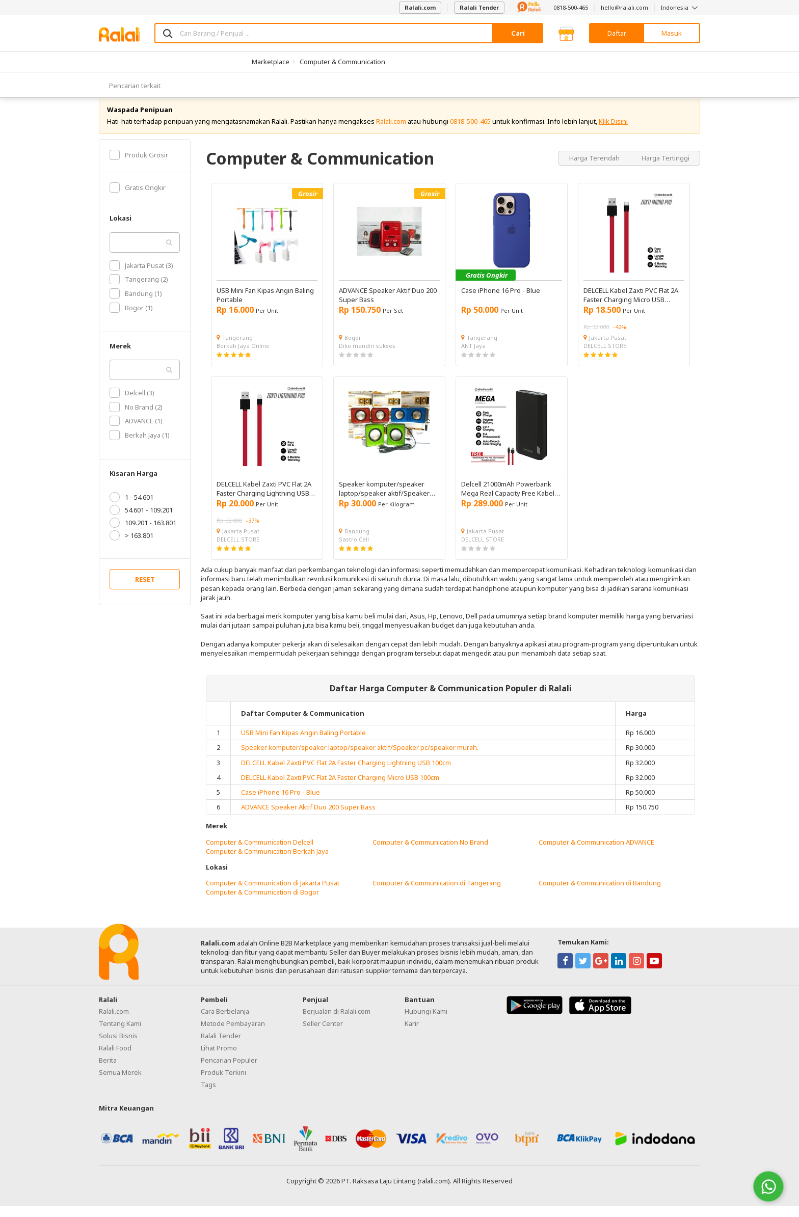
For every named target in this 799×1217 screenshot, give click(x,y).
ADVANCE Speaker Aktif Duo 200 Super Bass (308, 818)
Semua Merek (120, 1083)
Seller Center (323, 1034)
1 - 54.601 (131, 509)
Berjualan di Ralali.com (336, 1022)
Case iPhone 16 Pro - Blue (280, 803)
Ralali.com (420, 7)
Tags (208, 1095)
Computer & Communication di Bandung (600, 894)
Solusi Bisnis (118, 1046)
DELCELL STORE (604, 357)
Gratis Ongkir (138, 199)
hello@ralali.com (624, 7)
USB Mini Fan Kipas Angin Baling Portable (303, 743)
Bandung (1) (136, 305)
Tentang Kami (120, 1034)
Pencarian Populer (229, 1071)
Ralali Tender (479, 7)
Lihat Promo (219, 1059)
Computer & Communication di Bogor (262, 903)
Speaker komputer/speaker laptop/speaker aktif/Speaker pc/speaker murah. (359, 759)
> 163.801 (131, 547)
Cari (518, 33)
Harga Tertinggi (665, 169)
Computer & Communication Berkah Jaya (267, 862)
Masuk (671, 33)
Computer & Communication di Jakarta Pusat (272, 894)
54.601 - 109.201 (141, 522)
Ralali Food (115, 1059)
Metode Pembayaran (233, 1034)
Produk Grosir (139, 166)
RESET (145, 591)
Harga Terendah (595, 169)
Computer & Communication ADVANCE (596, 853)
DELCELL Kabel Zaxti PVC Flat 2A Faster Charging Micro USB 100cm (340, 788)
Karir (412, 1034)
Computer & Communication (342, 61)
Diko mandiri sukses (367, 357)
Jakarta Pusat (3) (141, 277)
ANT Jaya (473, 357)
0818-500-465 (570, 7)
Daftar (616, 33)
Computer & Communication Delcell (259, 853)
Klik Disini (613, 132)
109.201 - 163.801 (143, 534)
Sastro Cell (354, 550)
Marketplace (270, 61)
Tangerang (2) (139, 291)
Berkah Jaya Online (243, 357)
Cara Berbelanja (225, 1022)
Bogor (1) (131, 319)
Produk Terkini (223, 1083)
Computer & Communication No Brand (430, 853)
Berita (108, 1071)
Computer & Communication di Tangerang (436, 894)
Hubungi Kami (426, 1022)
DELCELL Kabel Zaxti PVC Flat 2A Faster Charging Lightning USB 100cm (346, 773)
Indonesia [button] (680, 7)
